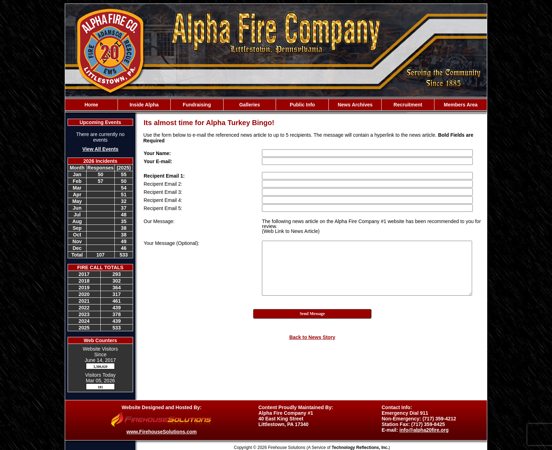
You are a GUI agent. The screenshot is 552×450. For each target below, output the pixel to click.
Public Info (302, 104)
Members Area (461, 104)
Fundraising (197, 104)
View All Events (100, 149)
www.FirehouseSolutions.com (161, 431)
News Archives (355, 104)
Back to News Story (312, 337)
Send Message (312, 313)
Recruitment (408, 104)
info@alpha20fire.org (424, 430)
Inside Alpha (144, 104)
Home (91, 104)
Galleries (249, 104)
